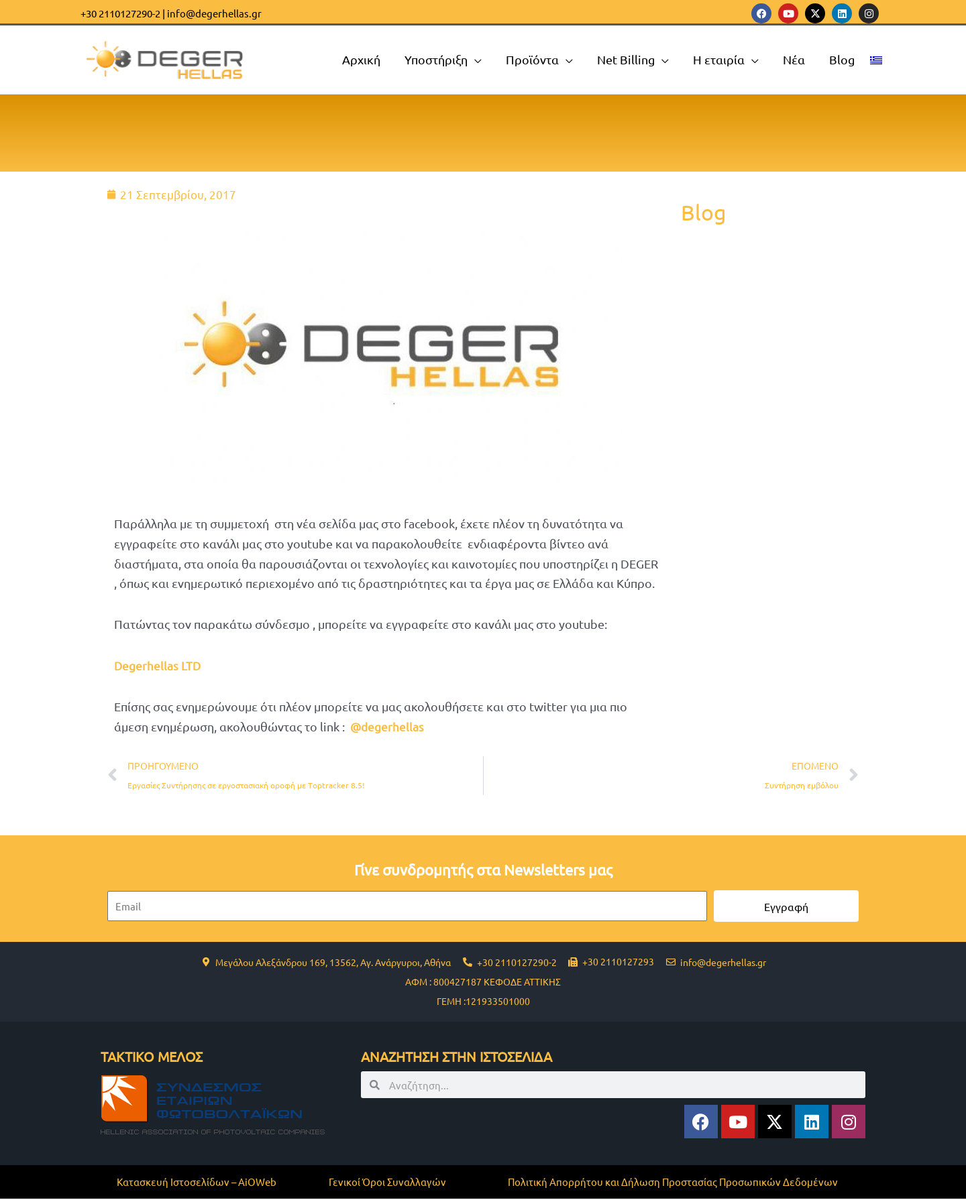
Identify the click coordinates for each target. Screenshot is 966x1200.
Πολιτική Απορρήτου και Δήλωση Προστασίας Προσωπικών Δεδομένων (673, 1183)
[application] (475, 59)
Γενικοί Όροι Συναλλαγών (387, 1183)
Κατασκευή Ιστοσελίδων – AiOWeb (196, 1183)
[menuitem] (876, 59)
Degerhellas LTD (158, 665)
